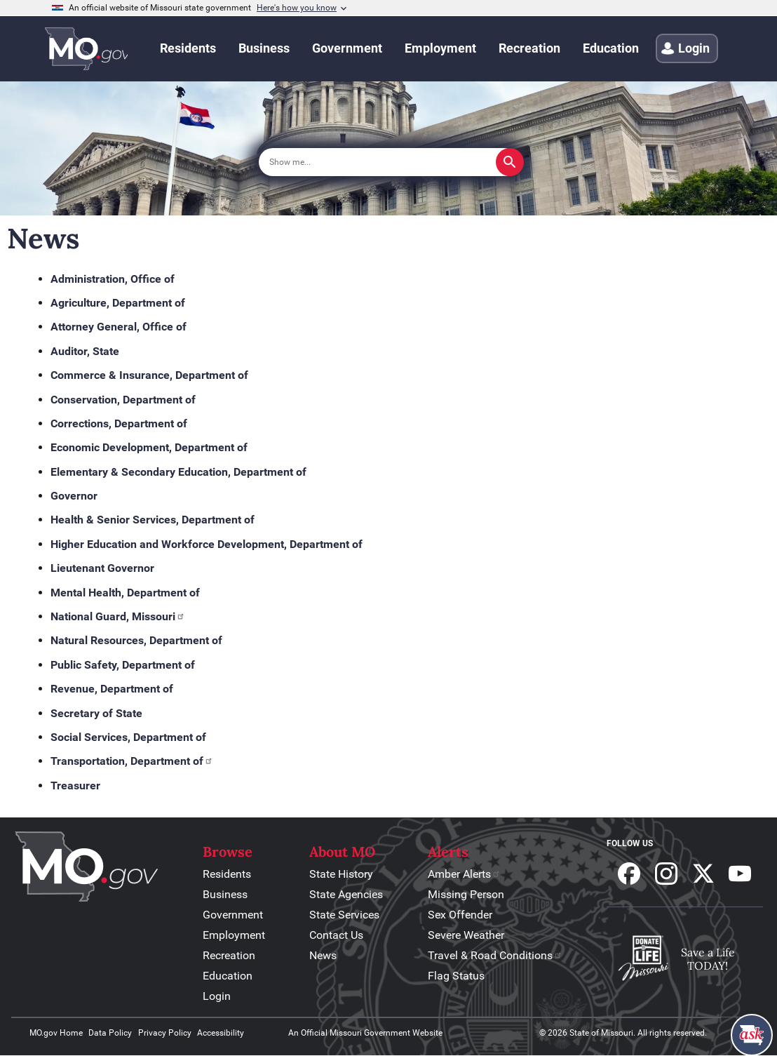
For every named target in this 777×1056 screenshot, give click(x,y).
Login (217, 996)
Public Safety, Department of (122, 664)
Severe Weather (466, 935)
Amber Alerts (464, 874)
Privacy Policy (164, 1033)
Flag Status (456, 975)
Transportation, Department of (131, 761)
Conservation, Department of (123, 399)
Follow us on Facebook (629, 874)
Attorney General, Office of (118, 326)
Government (233, 914)
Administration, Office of (112, 279)
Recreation (229, 955)
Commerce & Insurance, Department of (149, 375)
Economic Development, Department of (149, 447)
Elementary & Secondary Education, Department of (178, 472)
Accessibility (220, 1033)
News (323, 955)
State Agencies (346, 894)
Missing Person (466, 894)
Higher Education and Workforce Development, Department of (206, 544)
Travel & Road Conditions (495, 955)
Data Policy (110, 1033)
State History (341, 874)
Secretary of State (96, 713)
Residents (227, 874)
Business (225, 894)
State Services (344, 914)
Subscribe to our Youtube (740, 874)
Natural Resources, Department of (136, 640)
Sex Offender (460, 914)
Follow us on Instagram (666, 874)
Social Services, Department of (128, 737)
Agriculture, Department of (117, 302)
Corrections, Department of (118, 423)
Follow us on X (703, 874)
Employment (234, 935)
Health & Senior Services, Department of (152, 519)
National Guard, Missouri (117, 616)
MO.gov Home (56, 1033)
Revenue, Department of (111, 688)
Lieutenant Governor (102, 568)
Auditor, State (84, 351)
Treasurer (75, 785)
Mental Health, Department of (125, 592)
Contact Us (336, 935)
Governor (73, 495)
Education (227, 975)
